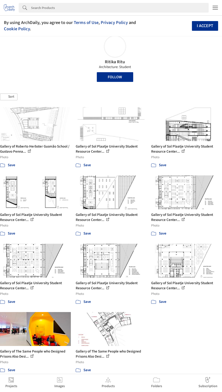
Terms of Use (86, 22)
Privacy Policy (114, 22)
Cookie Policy (17, 29)
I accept (205, 26)
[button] (8, 97)
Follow (115, 77)
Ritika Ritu (115, 62)
